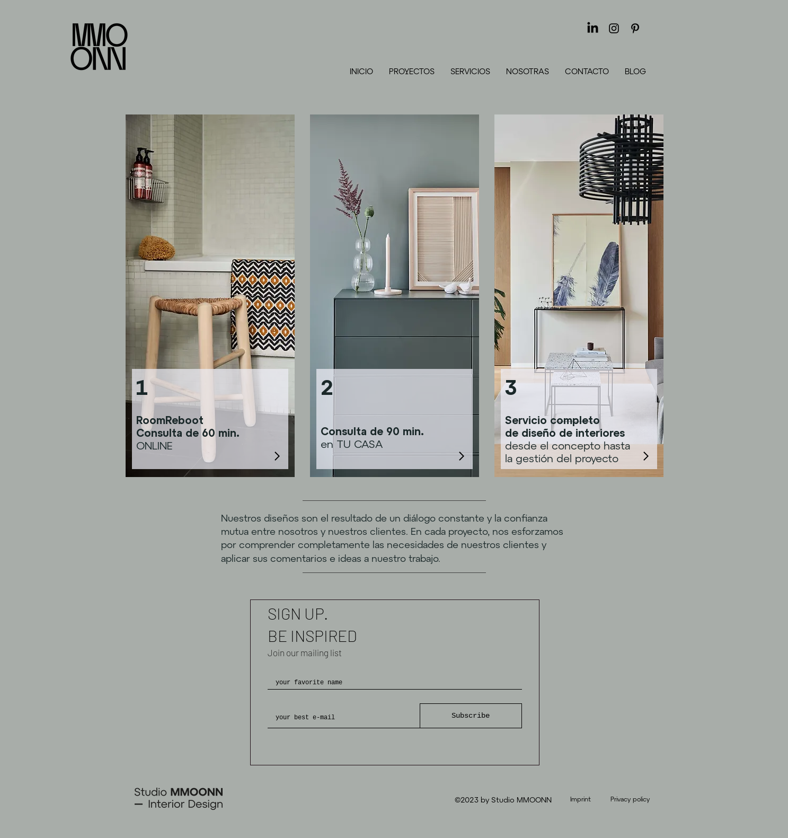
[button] (470, 71)
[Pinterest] (635, 28)
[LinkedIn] (592, 28)
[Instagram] (614, 28)
